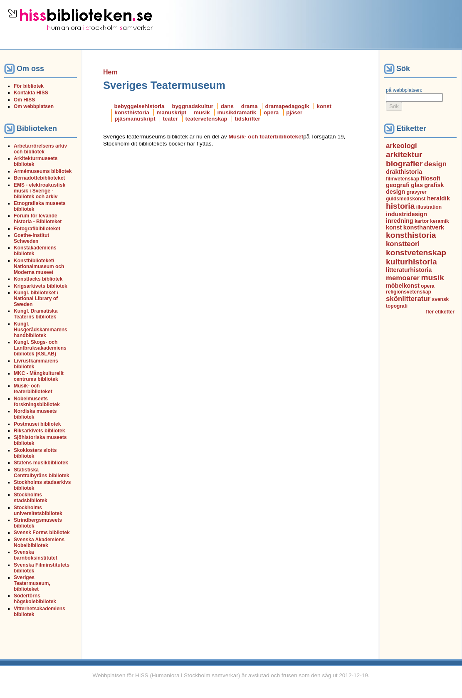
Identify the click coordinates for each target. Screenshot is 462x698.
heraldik (438, 198)
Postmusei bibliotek (37, 424)
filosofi (430, 178)
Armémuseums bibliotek (43, 171)
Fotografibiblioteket (37, 229)
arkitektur (404, 154)
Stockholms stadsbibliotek (30, 497)
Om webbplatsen (34, 106)
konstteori (403, 244)
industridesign (406, 214)
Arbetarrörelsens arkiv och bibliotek (40, 149)
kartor (422, 221)
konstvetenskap (416, 252)
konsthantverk (423, 227)
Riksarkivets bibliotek (39, 431)
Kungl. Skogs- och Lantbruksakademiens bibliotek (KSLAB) (40, 348)
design (435, 164)
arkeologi (401, 146)
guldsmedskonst (405, 199)
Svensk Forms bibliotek (42, 532)
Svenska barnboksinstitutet (35, 555)
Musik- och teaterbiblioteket (33, 389)
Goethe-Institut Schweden (31, 238)
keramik (439, 221)
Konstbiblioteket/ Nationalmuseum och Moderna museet (39, 266)
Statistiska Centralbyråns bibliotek (41, 472)
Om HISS (24, 100)
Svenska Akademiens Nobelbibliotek (39, 542)
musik (202, 112)
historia (400, 206)
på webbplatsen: (404, 90)
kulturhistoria (411, 261)
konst (324, 106)
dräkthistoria (404, 171)
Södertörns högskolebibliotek (35, 598)
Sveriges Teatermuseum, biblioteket (32, 583)
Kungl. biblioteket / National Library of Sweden (36, 298)
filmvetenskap (402, 179)
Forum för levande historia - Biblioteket (38, 218)
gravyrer (417, 192)
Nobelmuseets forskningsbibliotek (37, 401)
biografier (404, 163)
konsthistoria (132, 112)
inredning (399, 220)
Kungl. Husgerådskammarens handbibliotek (40, 329)
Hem (110, 72)
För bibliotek (29, 86)
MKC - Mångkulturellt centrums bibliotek (39, 376)
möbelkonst (403, 285)
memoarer (403, 278)
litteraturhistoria (409, 269)
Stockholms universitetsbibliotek (38, 510)
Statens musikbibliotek (41, 463)
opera (271, 112)
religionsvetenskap (408, 292)
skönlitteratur (408, 299)
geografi (398, 185)
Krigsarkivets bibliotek (40, 286)
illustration (429, 207)
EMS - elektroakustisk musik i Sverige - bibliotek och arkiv (39, 191)
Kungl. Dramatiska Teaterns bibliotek (35, 314)
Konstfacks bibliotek (38, 279)
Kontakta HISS (31, 93)
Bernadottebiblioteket (39, 178)
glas (417, 185)
